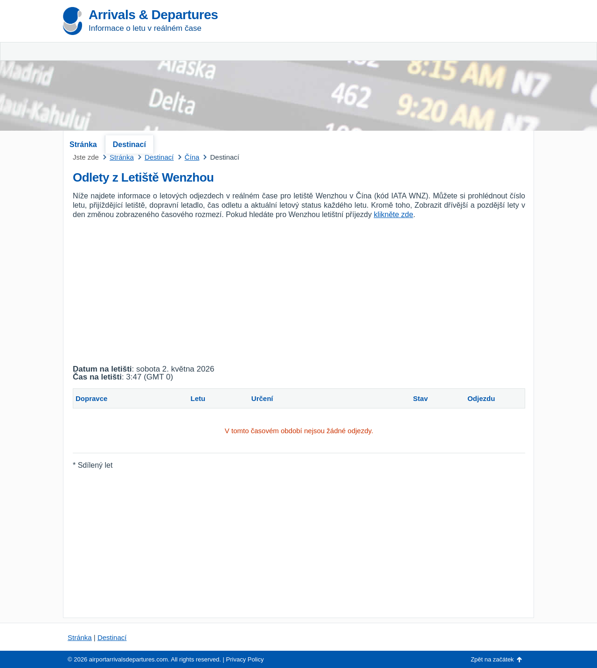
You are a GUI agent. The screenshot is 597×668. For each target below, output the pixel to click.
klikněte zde (393, 214)
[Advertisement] (424, 70)
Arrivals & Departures (153, 14)
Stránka (83, 144)
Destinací (129, 144)
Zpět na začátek (492, 659)
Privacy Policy (245, 659)
